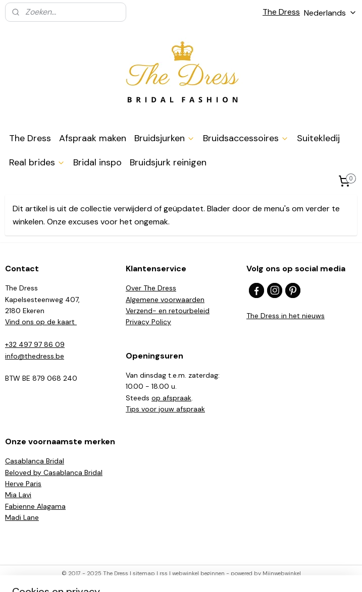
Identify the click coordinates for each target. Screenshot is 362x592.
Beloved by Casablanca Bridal (53, 472)
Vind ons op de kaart (41, 321)
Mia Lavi (18, 494)
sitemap (144, 573)
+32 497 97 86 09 (35, 344)
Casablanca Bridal (34, 460)
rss (164, 573)
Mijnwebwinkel (282, 573)
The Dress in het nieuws (285, 315)
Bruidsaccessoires (246, 138)
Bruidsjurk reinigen (168, 162)
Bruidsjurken (164, 138)
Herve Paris (23, 483)
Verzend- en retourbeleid (168, 310)
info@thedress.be (34, 356)
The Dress (281, 12)
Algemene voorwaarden (165, 299)
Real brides (37, 162)
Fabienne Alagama (35, 506)
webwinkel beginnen (198, 573)
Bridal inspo (97, 162)
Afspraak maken (92, 138)
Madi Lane (22, 517)
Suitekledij (318, 138)
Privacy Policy (148, 321)
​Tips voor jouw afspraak (165, 408)
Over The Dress (151, 287)
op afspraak (171, 397)
